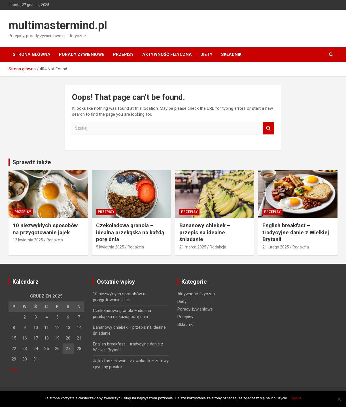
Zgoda (296, 398)
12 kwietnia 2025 (28, 240)
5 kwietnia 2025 (110, 247)
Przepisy (123, 54)
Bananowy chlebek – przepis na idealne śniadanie (204, 232)
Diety (206, 54)
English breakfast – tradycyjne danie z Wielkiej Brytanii (295, 232)
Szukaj (268, 128)
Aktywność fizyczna (167, 54)
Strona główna (31, 54)
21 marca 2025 (192, 247)
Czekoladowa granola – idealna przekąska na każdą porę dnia (130, 232)
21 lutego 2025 (275, 247)
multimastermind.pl (58, 25)
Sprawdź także (31, 162)
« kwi (13, 369)
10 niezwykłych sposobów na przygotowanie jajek (45, 229)
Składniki (232, 54)
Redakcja (54, 240)
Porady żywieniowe (82, 54)
